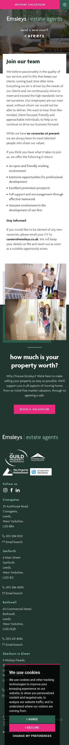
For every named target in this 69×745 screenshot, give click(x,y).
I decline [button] (32, 727)
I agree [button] (32, 719)
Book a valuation (34, 409)
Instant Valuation (30, 4)
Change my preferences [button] (32, 736)
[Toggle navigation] (64, 4)
